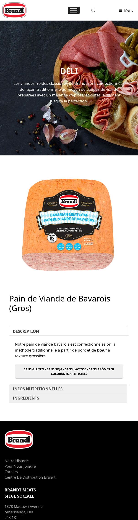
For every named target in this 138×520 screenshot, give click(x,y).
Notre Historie (17, 460)
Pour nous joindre (20, 466)
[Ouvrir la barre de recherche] (93, 10)
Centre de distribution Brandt (30, 477)
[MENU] (73, 10)
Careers (11, 471)
